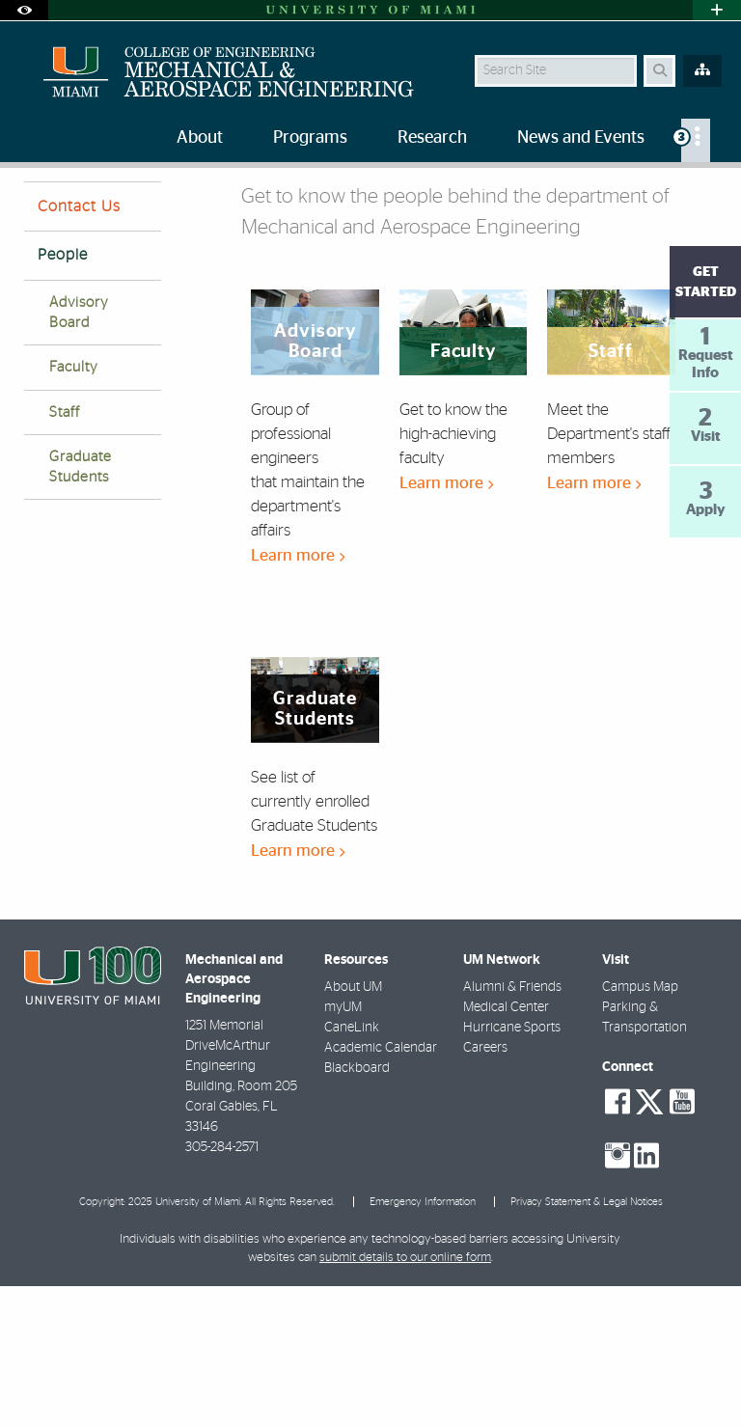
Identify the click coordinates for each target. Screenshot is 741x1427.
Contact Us (79, 347)
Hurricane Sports (512, 1168)
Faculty (73, 508)
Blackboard (357, 1209)
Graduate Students (80, 607)
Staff (64, 553)
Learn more (297, 696)
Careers (485, 1188)
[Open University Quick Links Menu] (717, 10)
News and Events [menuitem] (581, 138)
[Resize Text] (671, 195)
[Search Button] (659, 71)
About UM (353, 1128)
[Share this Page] (709, 196)
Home (40, 207)
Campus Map (640, 1128)
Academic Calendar (380, 1188)
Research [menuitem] (432, 138)
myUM (343, 1148)
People (104, 208)
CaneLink (351, 1168)
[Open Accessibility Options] (24, 10)
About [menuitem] (200, 138)
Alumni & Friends (512, 1128)
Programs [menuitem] (310, 138)
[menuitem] (695, 140)
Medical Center (506, 1148)
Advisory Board (79, 453)
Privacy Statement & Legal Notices (586, 1342)
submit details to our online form (405, 1398)
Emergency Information (423, 1342)
